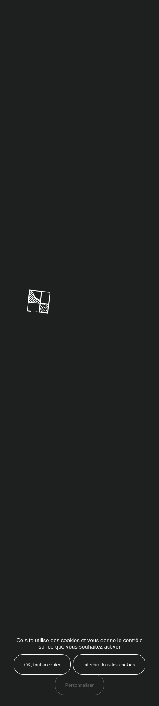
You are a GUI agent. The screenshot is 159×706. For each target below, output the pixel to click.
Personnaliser (79, 685)
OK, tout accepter (42, 664)
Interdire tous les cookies (109, 664)
